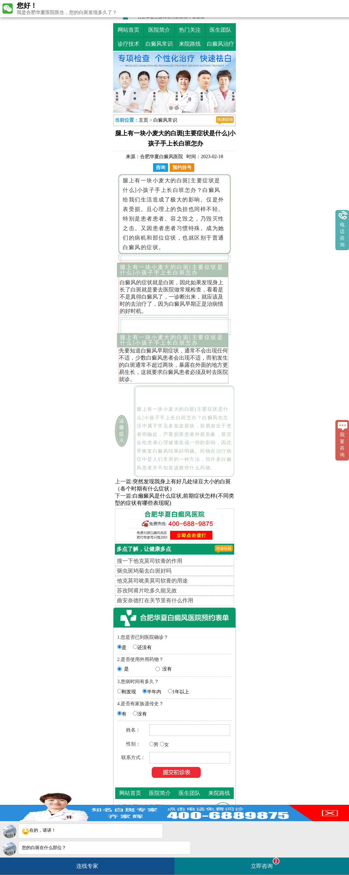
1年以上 (180, 691)
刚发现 (129, 691)
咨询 (160, 167)
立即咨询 (265, 863)
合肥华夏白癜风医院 (161, 156)
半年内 (154, 691)
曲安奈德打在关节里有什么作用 (155, 600)
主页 (143, 120)
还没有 (144, 647)
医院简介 (159, 30)
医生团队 (220, 30)
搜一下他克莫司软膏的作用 (149, 561)
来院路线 (190, 44)
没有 (167, 669)
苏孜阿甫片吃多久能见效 (147, 590)
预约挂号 (182, 167)
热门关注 (190, 30)
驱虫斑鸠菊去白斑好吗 (144, 571)
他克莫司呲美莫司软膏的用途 (152, 581)
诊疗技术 (128, 44)
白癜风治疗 (220, 44)
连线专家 (87, 866)
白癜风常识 (159, 44)
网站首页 (128, 30)
